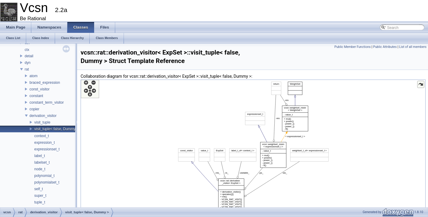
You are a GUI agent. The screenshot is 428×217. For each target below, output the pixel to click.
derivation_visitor (43, 116)
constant (36, 96)
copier (34, 109)
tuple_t (39, 202)
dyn (27, 63)
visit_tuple (42, 122)
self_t (38, 189)
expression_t (44, 142)
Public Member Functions (352, 47)
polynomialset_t (46, 182)
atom (33, 76)
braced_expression (44, 82)
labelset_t (42, 162)
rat (27, 69)
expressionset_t (47, 149)
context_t (41, 136)
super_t (40, 195)
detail (29, 56)
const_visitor (39, 89)
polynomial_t (44, 176)
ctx (27, 50)
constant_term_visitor (46, 102)
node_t (39, 169)
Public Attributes (385, 47)
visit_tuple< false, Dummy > (56, 129)
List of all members (412, 47)
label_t (39, 156)
